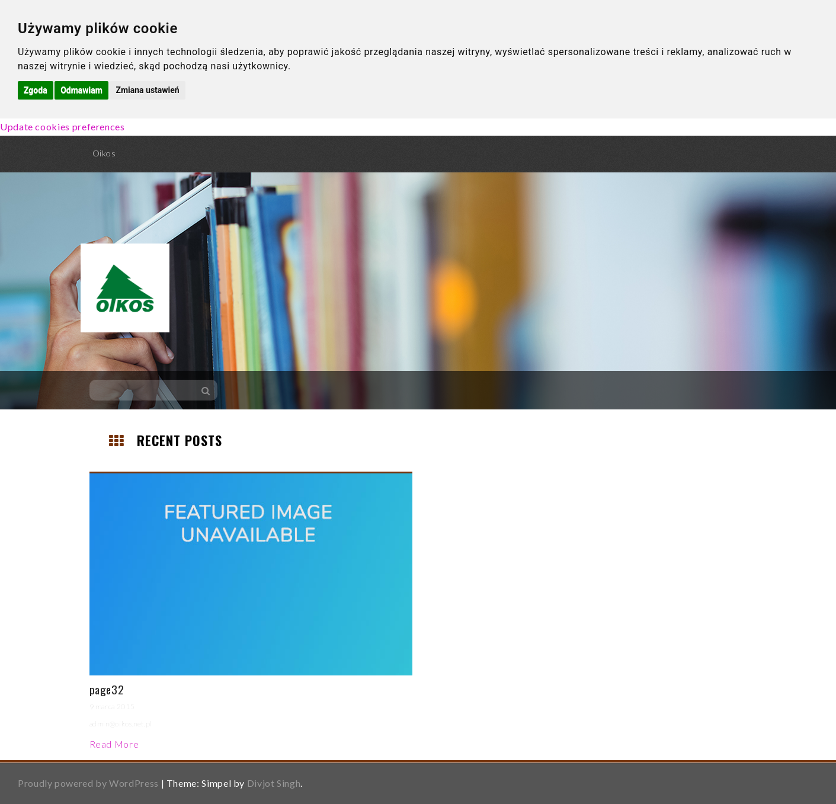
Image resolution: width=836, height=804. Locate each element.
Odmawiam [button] (81, 90)
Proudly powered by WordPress (88, 783)
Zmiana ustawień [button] (147, 90)
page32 (106, 689)
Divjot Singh (274, 783)
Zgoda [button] (35, 90)
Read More (114, 743)
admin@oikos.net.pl (121, 723)
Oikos (104, 153)
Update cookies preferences (62, 126)
